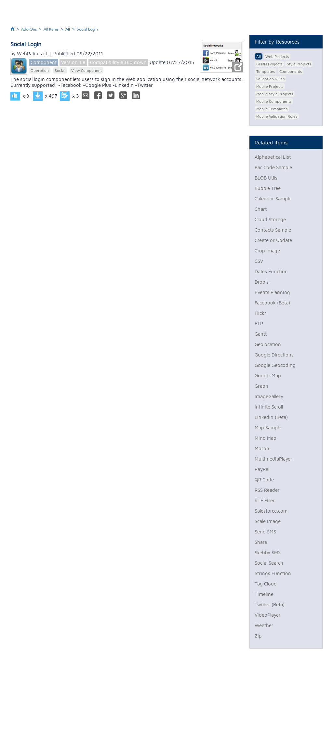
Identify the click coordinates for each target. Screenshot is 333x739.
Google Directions (274, 354)
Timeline (264, 594)
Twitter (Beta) (270, 604)
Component (44, 62)
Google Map (268, 375)
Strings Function (273, 573)
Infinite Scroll (269, 407)
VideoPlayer (268, 615)
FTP (259, 323)
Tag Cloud (266, 583)
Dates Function (271, 271)
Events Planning (272, 292)
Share (261, 542)
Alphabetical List (273, 157)
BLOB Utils (266, 178)
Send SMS (265, 531)
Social (60, 70)
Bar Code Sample (273, 167)
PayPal (262, 469)
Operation (40, 70)
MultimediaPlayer (273, 459)
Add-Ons (29, 29)
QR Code (264, 479)
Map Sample (268, 427)
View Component (86, 70)
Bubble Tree (268, 188)
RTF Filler (265, 500)
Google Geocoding (275, 365)
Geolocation (268, 344)
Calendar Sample (273, 198)
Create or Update (273, 240)
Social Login (87, 29)
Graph (261, 386)
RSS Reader (267, 490)
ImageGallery (269, 396)
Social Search (269, 563)
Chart (261, 209)
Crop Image (267, 250)
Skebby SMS (268, 552)
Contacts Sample (273, 230)
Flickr (260, 313)
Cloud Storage (270, 219)
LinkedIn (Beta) (271, 417)
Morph (262, 448)
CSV (259, 261)
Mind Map (265, 438)
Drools (262, 282)
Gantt (261, 334)
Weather (264, 625)
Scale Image (268, 521)
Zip (258, 635)
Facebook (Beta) (272, 302)
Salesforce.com (271, 511)
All (67, 29)
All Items (51, 29)
